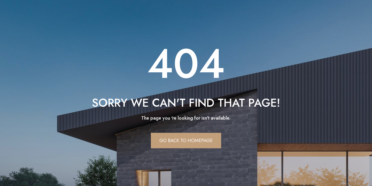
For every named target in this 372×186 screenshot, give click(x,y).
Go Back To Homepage (186, 140)
